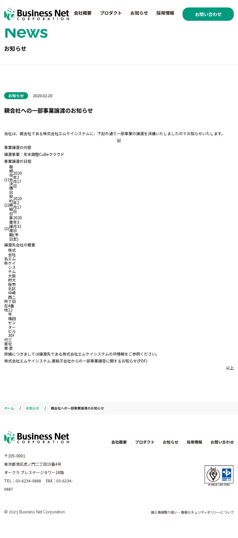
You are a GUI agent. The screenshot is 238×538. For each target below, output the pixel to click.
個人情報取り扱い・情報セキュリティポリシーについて (192, 512)
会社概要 (83, 12)
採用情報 (165, 12)
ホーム (9, 408)
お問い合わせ (208, 14)
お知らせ (139, 12)
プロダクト (111, 12)
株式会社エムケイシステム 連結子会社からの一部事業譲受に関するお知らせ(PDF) (75, 361)
